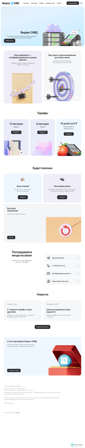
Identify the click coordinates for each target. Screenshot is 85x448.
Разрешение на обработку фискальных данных (18, 417)
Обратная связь (8, 427)
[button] (81, 3)
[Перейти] (23, 330)
